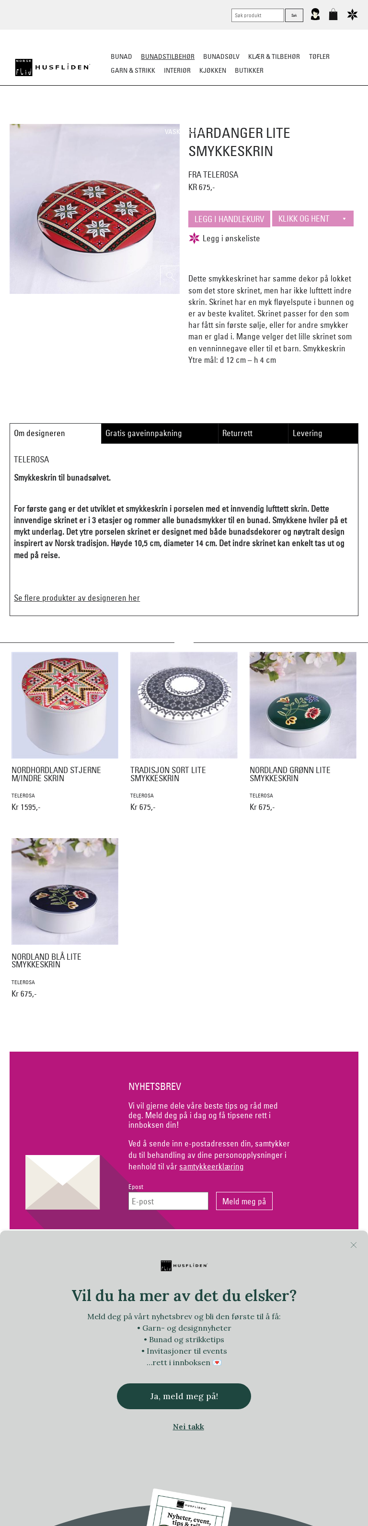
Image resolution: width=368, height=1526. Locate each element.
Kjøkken (212, 70)
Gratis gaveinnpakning (143, 433)
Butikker (249, 70)
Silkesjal (135, 117)
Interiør (177, 70)
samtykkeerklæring (211, 1166)
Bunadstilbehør (168, 56)
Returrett (237, 433)
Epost (135, 1186)
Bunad (121, 56)
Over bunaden (232, 117)
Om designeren (39, 433)
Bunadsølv (221, 56)
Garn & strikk (133, 70)
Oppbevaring (179, 117)
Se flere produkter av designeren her (77, 598)
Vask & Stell (184, 131)
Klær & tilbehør (274, 56)
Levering (307, 433)
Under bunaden (289, 117)
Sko (30, 117)
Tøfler (319, 56)
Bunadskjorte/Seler (78, 117)
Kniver (333, 117)
